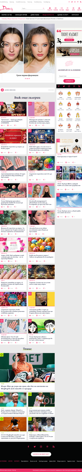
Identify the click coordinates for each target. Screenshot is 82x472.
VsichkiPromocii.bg (20, 2)
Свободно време (21, 15)
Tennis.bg (29, 2)
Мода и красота (48, 15)
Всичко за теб (7, 15)
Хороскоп (75, 15)
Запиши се (69, 81)
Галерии (55, 9)
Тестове (61, 9)
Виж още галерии (27, 97)
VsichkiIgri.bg (47, 2)
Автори (10, 461)
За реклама (3, 461)
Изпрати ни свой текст (41, 454)
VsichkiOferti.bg (4, 2)
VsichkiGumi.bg (38, 2)
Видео (67, 9)
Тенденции (21, 18)
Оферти (79, 9)
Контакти (16, 461)
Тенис (27, 349)
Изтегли (69, 40)
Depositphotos (24, 461)
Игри (73, 9)
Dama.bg (12, 2)
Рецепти (49, 9)
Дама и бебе (35, 15)
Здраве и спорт (62, 15)
